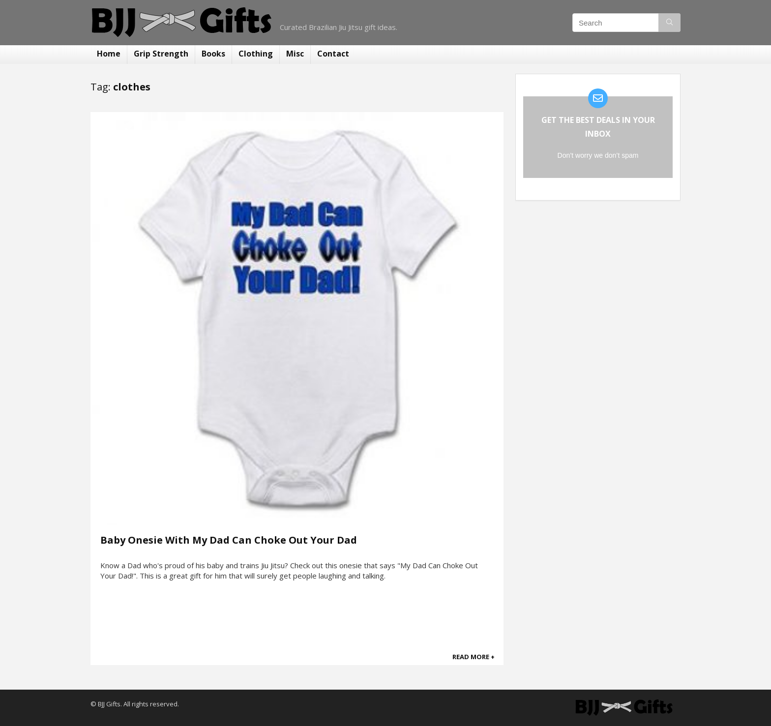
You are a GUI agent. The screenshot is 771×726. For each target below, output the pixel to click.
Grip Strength (161, 53)
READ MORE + (473, 656)
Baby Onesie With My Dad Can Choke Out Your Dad (228, 540)
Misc (295, 53)
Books (213, 53)
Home (108, 53)
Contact (333, 53)
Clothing (255, 53)
